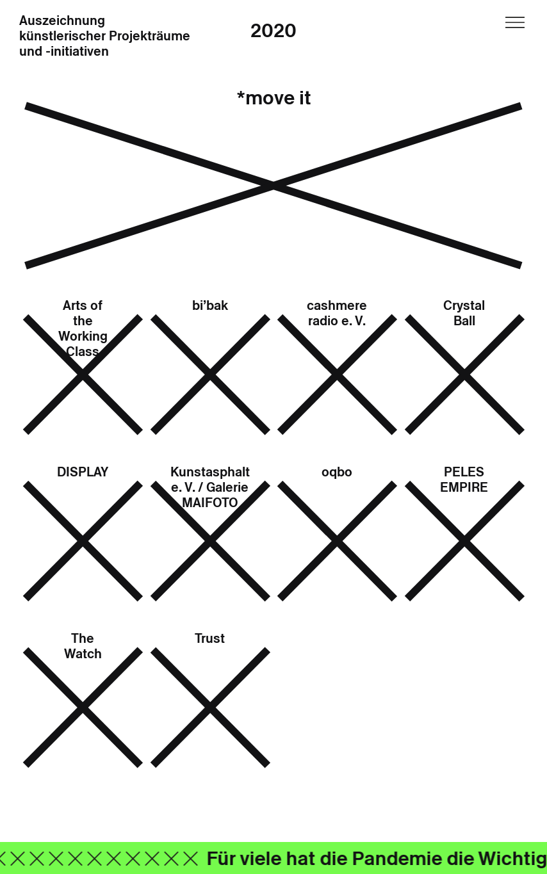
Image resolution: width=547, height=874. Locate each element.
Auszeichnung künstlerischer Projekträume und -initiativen (104, 36)
